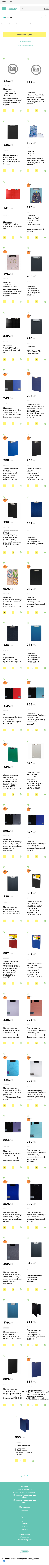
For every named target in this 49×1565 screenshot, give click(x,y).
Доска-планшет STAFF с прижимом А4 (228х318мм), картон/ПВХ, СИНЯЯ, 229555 (11, 474)
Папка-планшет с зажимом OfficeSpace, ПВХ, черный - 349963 (11, 910)
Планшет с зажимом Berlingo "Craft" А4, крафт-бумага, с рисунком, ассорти (12, 601)
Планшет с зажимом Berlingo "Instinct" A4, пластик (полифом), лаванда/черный (12, 1155)
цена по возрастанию (25, 45)
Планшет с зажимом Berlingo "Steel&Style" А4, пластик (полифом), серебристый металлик (12, 845)
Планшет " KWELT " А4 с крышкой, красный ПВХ (12, 225)
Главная (4, 24)
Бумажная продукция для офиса (25, 1496)
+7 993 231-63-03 (7, 2)
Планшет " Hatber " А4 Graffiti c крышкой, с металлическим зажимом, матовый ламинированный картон (36, 158)
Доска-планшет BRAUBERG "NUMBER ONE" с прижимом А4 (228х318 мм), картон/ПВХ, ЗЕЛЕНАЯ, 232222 (12, 781)
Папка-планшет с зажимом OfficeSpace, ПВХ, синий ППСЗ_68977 (12, 1335)
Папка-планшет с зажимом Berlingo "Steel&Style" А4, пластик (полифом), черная (36, 1216)
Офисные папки (22, 24)
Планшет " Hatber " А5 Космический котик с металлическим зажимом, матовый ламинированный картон (36, 223)
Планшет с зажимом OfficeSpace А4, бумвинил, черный (12, 658)
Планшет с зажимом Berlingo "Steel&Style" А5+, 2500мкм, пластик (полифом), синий (12, 412)
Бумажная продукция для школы (25, 1501)
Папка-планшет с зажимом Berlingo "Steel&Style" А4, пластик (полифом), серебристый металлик (12, 1277)
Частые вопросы (24, 1540)
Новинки (24, 1510)
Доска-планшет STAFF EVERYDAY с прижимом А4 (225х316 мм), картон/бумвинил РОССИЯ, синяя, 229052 (35, 411)
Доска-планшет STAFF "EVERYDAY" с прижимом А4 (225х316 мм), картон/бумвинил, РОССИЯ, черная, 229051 (12, 538)
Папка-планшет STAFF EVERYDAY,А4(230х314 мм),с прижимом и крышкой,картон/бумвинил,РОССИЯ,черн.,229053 (19, 1393)
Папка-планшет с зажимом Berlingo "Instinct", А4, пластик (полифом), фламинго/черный (36, 1032)
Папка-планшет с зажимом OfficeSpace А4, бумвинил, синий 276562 (23, 1450)
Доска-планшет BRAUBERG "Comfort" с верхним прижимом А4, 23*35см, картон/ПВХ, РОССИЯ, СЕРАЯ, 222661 (35, 780)
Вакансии (24, 1537)
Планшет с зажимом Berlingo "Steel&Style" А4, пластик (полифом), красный (12, 719)
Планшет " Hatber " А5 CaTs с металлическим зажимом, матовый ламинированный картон (36, 98)
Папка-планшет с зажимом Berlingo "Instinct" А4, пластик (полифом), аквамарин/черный (36, 1155)
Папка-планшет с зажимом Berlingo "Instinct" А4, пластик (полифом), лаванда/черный (12, 1032)
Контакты (24, 1529)
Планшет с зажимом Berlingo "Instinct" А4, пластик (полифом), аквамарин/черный (36, 718)
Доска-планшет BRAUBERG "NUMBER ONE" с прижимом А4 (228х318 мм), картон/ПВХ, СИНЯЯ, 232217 (35, 970)
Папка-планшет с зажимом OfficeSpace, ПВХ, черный (35, 1278)
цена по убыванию (25, 49)
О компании (24, 1534)
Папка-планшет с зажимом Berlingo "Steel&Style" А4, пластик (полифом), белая (36, 1094)
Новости (24, 1526)
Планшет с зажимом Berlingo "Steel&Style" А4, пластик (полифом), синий (36, 845)
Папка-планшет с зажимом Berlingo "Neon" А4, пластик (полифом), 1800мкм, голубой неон (12, 1093)
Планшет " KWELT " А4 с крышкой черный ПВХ (11, 349)
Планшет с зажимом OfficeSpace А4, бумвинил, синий (35, 540)
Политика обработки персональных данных (24, 1518)
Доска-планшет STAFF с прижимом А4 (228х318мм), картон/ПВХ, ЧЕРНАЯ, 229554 (35, 474)
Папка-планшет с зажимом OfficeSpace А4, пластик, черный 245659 (11, 159)
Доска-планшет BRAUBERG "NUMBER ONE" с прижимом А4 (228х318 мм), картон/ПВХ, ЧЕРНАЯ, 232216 (35, 908)
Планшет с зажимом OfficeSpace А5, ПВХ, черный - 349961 (34, 290)
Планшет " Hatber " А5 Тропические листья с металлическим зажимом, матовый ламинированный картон (12, 97)
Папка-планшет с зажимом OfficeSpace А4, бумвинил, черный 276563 (36, 1334)
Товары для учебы (24, 1489)
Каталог (7, 18)
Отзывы (24, 1524)
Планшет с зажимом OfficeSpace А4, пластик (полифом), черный (36, 601)
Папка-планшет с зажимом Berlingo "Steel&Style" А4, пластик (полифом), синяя (12, 1216)
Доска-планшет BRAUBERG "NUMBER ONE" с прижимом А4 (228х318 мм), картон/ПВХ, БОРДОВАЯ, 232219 (11, 969)
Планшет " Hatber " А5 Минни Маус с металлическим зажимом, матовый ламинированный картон (12, 289)
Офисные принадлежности (24, 1492)
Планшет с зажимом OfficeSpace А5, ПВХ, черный (34, 349)
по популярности (25, 41)
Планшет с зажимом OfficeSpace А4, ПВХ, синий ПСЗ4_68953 (34, 657)
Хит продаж (24, 1507)
